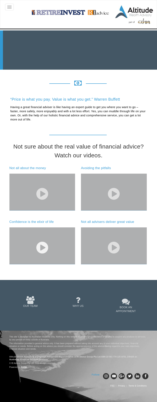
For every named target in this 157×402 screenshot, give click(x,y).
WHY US (78, 302)
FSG (112, 386)
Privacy (121, 386)
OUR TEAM (30, 302)
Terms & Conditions (138, 386)
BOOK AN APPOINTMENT (125, 305)
